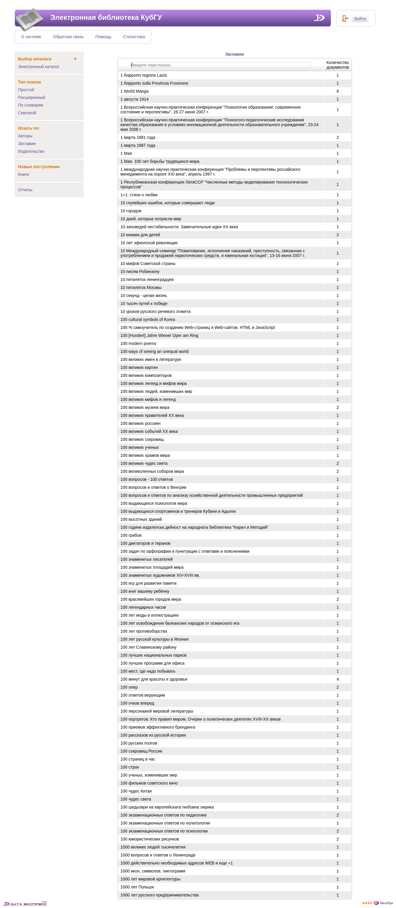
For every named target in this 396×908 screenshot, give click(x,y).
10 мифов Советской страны (148, 263)
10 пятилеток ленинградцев (147, 279)
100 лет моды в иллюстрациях (149, 615)
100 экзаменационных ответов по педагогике (163, 815)
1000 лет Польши (137, 887)
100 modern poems (138, 343)
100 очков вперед (137, 703)
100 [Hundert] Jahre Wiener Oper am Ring (159, 335)
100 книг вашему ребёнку (144, 591)
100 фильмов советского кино (149, 783)
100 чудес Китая (136, 791)
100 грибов (130, 535)
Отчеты (25, 189)
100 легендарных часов (143, 607)
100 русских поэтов (138, 743)
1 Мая (126, 153)
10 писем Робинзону (140, 271)
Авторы (25, 136)
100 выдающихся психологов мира (153, 503)
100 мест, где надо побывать (148, 671)
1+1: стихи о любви (138, 194)
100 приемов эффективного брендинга (157, 727)
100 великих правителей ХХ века (152, 415)
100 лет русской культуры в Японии (154, 639)
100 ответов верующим (142, 695)
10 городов (130, 210)
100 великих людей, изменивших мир (156, 391)
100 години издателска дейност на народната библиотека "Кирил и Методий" (194, 527)
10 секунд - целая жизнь (143, 295)
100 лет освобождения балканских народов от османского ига (179, 623)
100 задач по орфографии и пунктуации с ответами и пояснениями (184, 551)
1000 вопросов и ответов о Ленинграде (158, 855)
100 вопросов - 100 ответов (146, 479)
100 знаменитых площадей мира (151, 567)
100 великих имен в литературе (150, 359)
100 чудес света (135, 799)
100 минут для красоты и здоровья (153, 679)
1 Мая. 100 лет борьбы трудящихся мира (159, 161)
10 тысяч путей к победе (144, 303)
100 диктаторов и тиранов (145, 543)
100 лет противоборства (143, 631)
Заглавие (27, 143)
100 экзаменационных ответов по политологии (165, 823)
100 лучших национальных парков (153, 655)
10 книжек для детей (140, 234)
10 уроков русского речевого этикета (155, 311)
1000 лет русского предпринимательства (159, 895)
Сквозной (27, 112)
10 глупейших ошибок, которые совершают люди (167, 202)
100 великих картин (139, 367)
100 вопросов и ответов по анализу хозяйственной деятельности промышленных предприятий (211, 495)
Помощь (103, 36)
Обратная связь (68, 36)
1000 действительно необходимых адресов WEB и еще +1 (176, 863)
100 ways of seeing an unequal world (154, 351)
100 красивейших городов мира (150, 599)
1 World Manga (134, 91)
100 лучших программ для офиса (152, 663)
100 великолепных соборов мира (152, 471)
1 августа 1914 (134, 99)
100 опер (129, 687)
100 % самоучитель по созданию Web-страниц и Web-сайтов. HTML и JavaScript (197, 327)
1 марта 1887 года (137, 145)
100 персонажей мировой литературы (156, 711)
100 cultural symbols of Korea (147, 319)
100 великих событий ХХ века (149, 431)
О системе (31, 36)
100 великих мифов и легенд (148, 399)
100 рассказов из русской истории (153, 735)
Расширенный (31, 97)
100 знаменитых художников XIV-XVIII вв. (160, 575)
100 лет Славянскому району (148, 647)
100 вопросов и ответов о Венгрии (153, 487)
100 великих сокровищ (142, 439)
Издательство (31, 151)
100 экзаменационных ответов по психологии (164, 831)
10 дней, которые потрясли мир (150, 218)
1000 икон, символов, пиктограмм (152, 871)
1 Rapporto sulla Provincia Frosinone (154, 83)
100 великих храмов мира (145, 455)
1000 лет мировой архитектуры (150, 879)
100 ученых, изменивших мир (148, 775)
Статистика (134, 36)
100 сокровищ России (141, 751)
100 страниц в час (137, 759)
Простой (26, 89)
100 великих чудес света (144, 463)
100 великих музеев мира (145, 407)
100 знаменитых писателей (146, 559)
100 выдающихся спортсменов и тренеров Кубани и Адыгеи (178, 511)
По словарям (30, 105)
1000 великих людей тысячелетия (152, 847)
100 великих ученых (139, 447)
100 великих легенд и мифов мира (153, 383)
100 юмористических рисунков (149, 839)
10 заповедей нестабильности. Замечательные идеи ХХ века (179, 226)
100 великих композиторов (146, 375)
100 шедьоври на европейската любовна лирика (167, 807)
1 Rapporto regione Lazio (143, 75)
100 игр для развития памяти (148, 583)
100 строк (129, 767)
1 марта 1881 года (137, 137)
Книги (23, 174)
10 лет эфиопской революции (149, 242)
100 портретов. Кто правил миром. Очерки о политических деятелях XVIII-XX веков (200, 719)
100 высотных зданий (141, 519)
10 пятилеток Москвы (141, 287)
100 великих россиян (140, 423)
